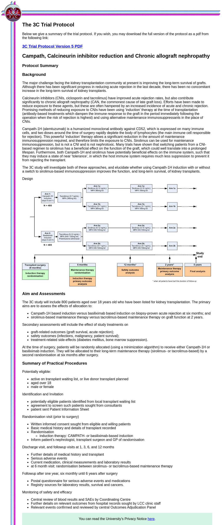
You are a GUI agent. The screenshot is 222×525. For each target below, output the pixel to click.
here (151, 519)
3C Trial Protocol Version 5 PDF (52, 46)
